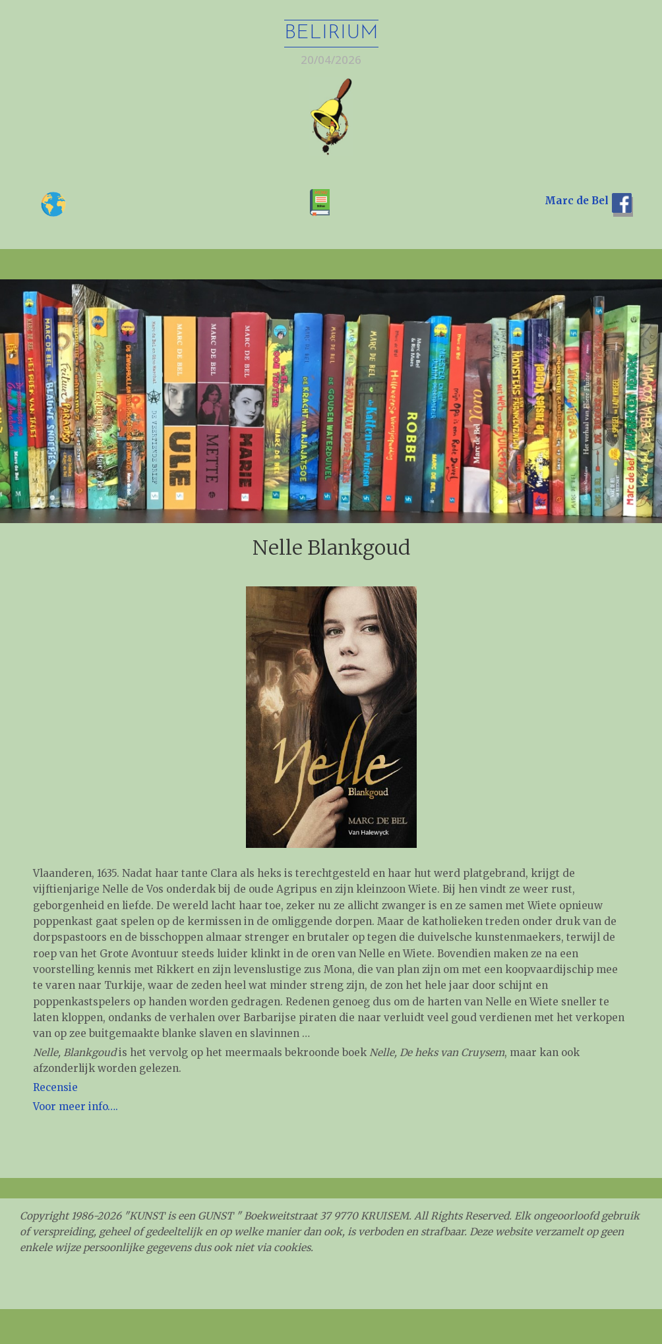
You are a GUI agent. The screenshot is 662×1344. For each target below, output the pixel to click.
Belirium (331, 33)
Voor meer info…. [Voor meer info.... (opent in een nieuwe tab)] (75, 1106)
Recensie (55, 1087)
